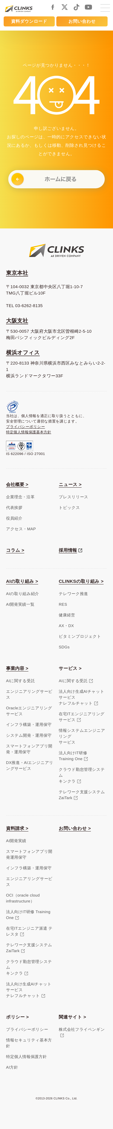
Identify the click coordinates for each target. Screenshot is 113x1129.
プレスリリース (73, 497)
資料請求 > (17, 828)
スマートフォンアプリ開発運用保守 (29, 854)
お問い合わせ (81, 21)
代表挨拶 (14, 507)
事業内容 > (17, 668)
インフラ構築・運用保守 (29, 724)
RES (63, 604)
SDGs (64, 647)
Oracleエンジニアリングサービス (29, 711)
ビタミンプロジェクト (80, 636)
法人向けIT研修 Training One (28, 915)
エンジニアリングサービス (29, 694)
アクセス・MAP (21, 529)
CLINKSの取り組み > (81, 581)
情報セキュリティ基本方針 (29, 1043)
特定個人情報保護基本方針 (28, 432)
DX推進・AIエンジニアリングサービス (29, 765)
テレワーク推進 (73, 594)
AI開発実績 (16, 841)
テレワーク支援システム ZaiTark (29, 948)
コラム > (15, 550)
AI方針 (12, 1067)
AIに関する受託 (20, 681)
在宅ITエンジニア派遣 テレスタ (29, 931)
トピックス (69, 507)
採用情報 (68, 550)
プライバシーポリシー (25, 427)
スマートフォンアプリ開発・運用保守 (29, 749)
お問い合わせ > (75, 828)
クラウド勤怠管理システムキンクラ (82, 775)
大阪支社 (17, 321)
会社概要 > (17, 484)
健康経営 (67, 615)
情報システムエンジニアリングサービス (82, 736)
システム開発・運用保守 (29, 735)
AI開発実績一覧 (20, 604)
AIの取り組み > (22, 581)
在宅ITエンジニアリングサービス (82, 717)
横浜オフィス (23, 352)
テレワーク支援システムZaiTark (82, 795)
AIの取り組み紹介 (22, 594)
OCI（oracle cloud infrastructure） (23, 898)
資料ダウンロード (29, 21)
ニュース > (70, 484)
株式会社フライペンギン (82, 1029)
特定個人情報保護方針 (26, 1056)
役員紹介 (14, 518)
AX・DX (66, 626)
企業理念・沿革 (20, 497)
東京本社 (17, 273)
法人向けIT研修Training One (73, 756)
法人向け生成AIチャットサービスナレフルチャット (81, 697)
